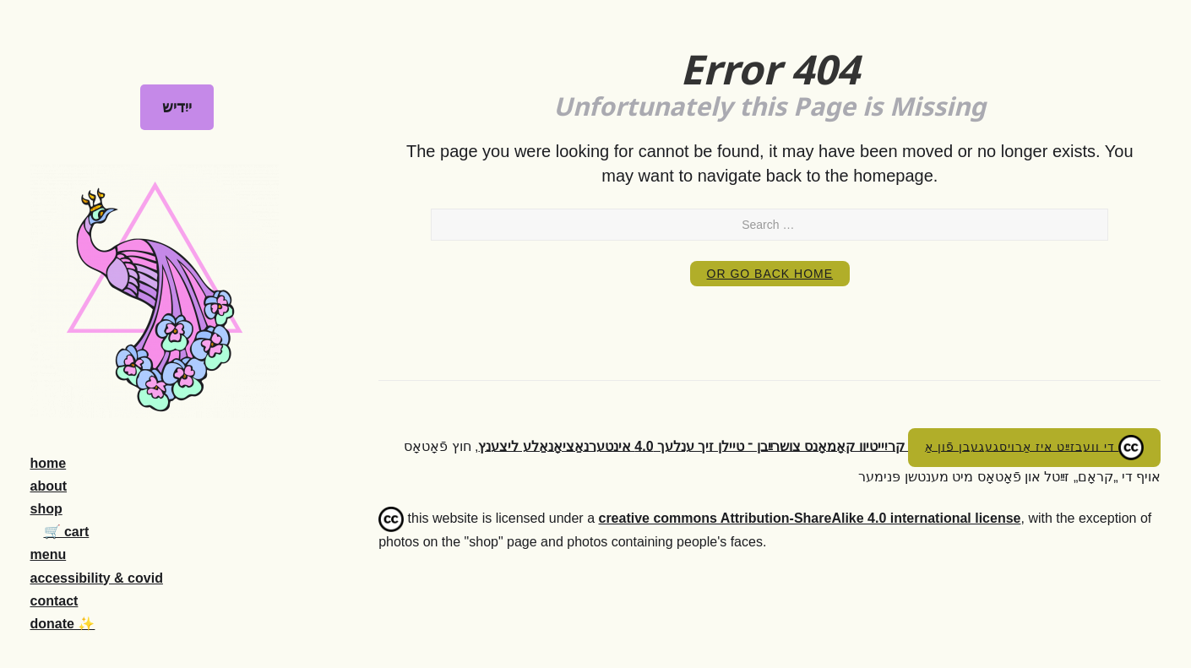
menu (48, 554)
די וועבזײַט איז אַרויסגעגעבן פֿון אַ (1034, 447)
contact (54, 601)
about (49, 486)
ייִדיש (177, 107)
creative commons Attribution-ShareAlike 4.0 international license (809, 518)
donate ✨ (62, 623)
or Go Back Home (770, 273)
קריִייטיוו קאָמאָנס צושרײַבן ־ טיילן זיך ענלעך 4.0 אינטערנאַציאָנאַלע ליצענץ (693, 445)
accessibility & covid (96, 578)
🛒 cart (67, 531)
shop (46, 509)
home (48, 463)
